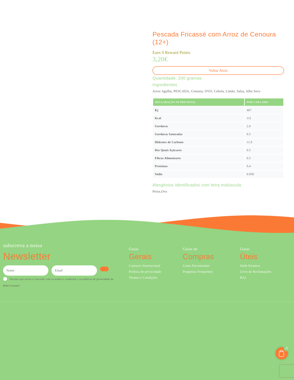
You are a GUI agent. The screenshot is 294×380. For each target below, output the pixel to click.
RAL (243, 277)
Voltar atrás (218, 70)
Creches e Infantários (220, 10)
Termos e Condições (143, 277)
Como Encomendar (196, 265)
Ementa (171, 10)
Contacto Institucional (144, 265)
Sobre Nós (189, 10)
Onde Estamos (250, 10)
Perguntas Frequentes (198, 271)
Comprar (152, 10)
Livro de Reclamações (255, 271)
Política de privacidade (145, 271)
